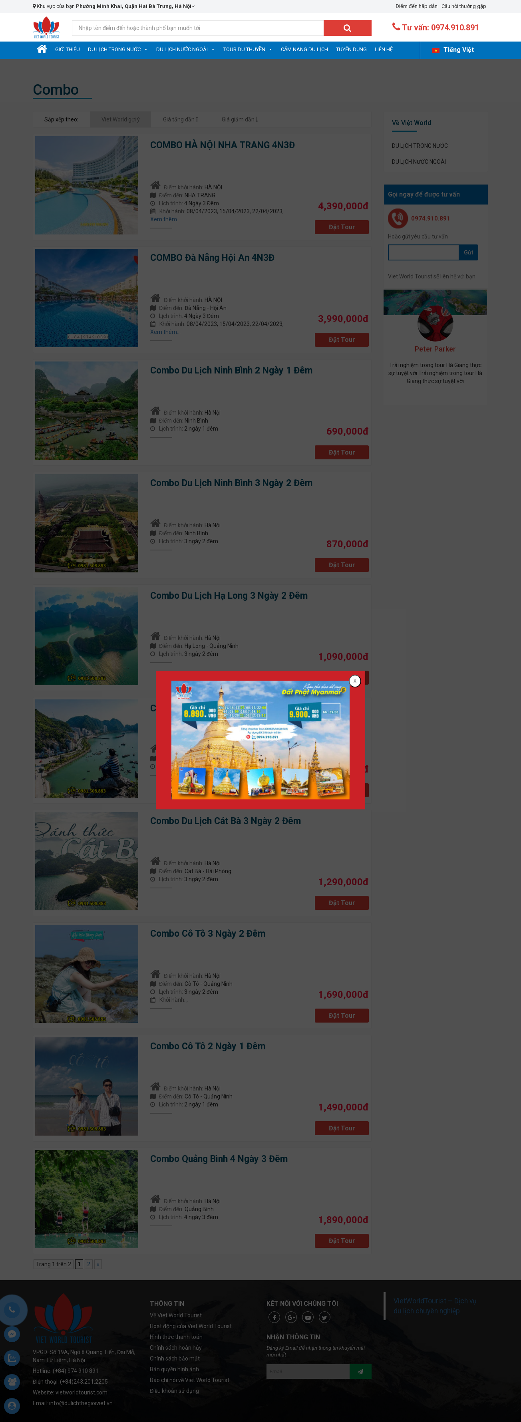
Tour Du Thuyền (244, 49)
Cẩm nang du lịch (304, 49)
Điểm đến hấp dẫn (416, 6)
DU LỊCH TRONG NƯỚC (114, 49)
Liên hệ (384, 49)
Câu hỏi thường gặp (463, 6)
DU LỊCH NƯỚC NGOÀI (182, 49)
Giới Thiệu (67, 49)
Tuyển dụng (351, 49)
